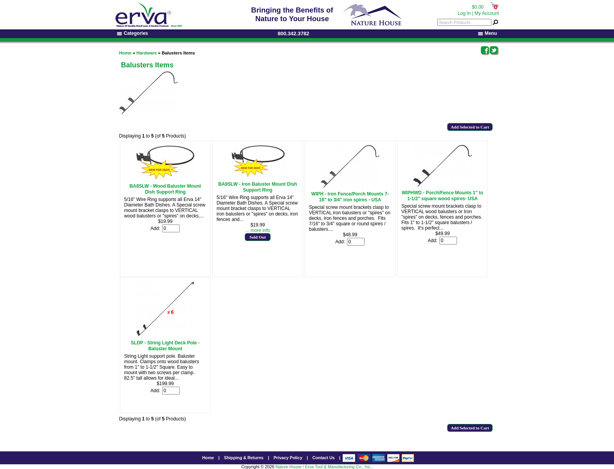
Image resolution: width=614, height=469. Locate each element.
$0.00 (478, 7)
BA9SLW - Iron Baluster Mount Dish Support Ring (257, 187)
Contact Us (323, 457)
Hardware (146, 53)
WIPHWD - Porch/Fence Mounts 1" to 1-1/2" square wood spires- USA (442, 195)
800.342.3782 (293, 33)
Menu (487, 33)
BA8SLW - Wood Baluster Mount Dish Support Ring (165, 189)
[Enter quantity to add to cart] (171, 228)
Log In (464, 13)
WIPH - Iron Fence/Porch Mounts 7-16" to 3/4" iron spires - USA (350, 197)
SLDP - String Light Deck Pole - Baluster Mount (165, 345)
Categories (132, 33)
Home (125, 53)
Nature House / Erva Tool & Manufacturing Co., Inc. (323, 466)
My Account (487, 13)
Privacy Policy (288, 457)
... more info (257, 230)
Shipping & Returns (244, 457)
